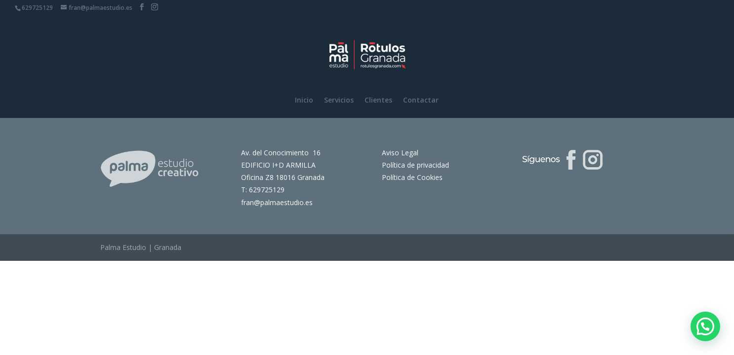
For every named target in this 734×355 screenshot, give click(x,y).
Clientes (378, 101)
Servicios (339, 101)
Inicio (304, 101)
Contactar (421, 101)
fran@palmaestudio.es (277, 202)
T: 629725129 (263, 189)
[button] (705, 326)
